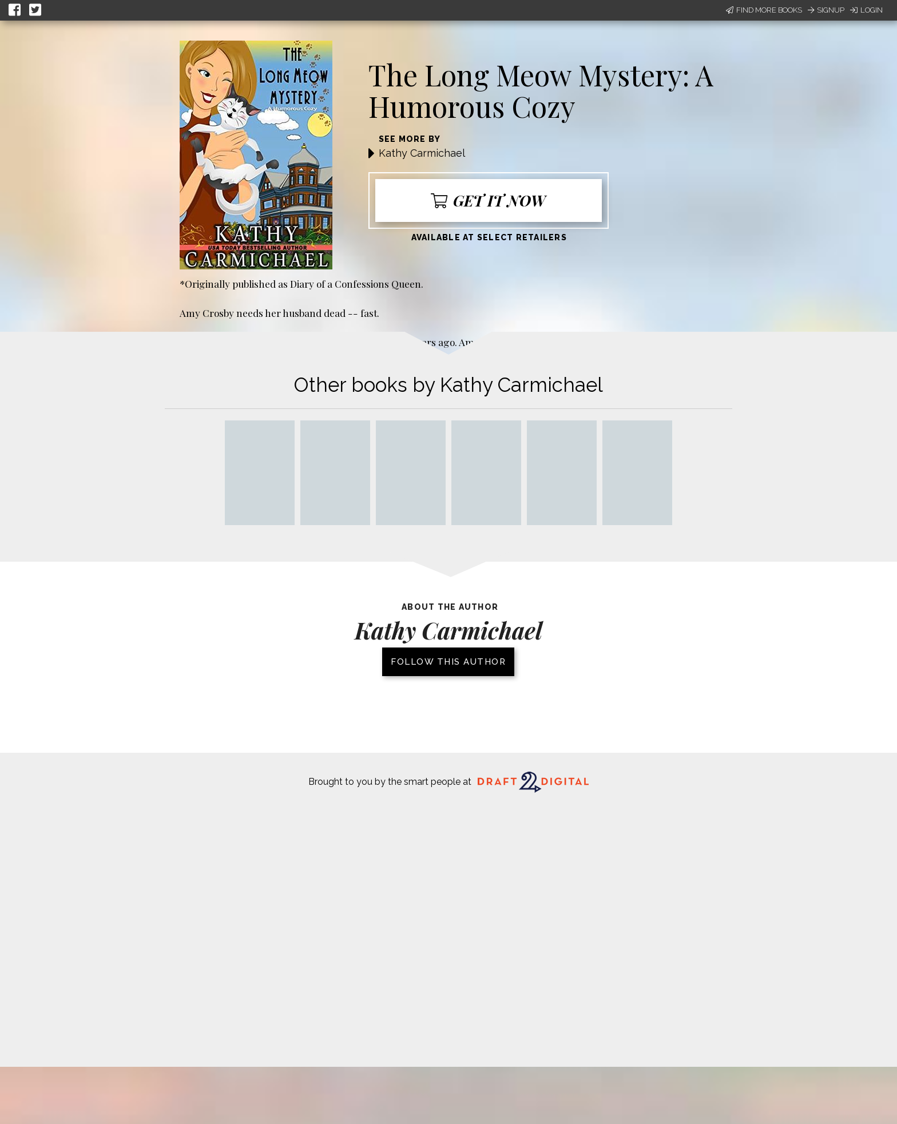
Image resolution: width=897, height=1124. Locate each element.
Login (866, 10)
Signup (826, 10)
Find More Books (764, 10)
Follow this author (448, 662)
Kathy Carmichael (422, 153)
